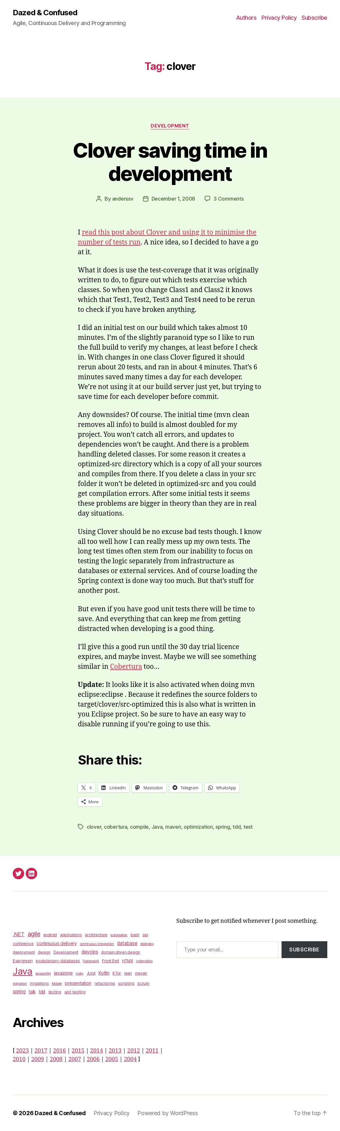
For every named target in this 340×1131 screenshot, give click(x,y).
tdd (237, 827)
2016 (59, 1050)
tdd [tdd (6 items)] (42, 991)
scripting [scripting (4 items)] (126, 983)
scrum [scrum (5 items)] (143, 983)
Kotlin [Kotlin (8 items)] (104, 973)
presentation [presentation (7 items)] (78, 983)
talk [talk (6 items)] (32, 991)
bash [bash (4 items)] (135, 934)
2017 (41, 1050)
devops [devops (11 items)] (89, 952)
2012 (133, 1050)
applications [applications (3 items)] (71, 935)
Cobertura (126, 666)
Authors (246, 17)
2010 (19, 1059)
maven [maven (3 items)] (141, 973)
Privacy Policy (279, 17)
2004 (130, 1059)
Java (157, 827)
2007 (74, 1059)
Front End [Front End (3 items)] (110, 961)
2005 (111, 1059)
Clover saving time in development (170, 162)
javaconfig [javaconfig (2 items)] (43, 973)
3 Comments (228, 198)
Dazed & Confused (45, 13)
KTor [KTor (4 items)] (116, 973)
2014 (96, 1050)
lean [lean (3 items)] (128, 973)
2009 (37, 1059)
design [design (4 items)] (44, 952)
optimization (198, 827)
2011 (152, 1050)
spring (222, 827)
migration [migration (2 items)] (20, 984)
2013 (115, 1050)
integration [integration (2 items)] (144, 961)
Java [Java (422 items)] (22, 971)
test (248, 827)
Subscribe (314, 17)
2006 (93, 1059)
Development (170, 126)
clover (94, 827)
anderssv (122, 198)
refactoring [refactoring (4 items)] (104, 983)
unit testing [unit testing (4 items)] (75, 992)
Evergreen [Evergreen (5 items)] (23, 960)
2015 (77, 1050)
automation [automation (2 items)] (119, 935)
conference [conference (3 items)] (23, 944)
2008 (56, 1059)
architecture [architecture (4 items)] (96, 934)
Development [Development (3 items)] (65, 952)
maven (173, 827)
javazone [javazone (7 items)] (63, 973)
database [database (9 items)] (127, 943)
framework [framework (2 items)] (91, 961)
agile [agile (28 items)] (34, 934)
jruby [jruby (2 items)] (80, 973)
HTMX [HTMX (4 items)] (127, 960)
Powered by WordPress (167, 1113)
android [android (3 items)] (50, 935)
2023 (22, 1050)
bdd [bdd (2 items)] (145, 935)
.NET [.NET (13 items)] (18, 934)
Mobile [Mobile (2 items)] (57, 984)
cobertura (115, 827)
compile (139, 827)
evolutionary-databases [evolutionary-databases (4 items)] (58, 960)
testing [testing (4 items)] (54, 992)
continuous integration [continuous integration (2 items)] (97, 944)
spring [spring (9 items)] (19, 992)
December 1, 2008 (173, 198)
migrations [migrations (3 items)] (39, 983)
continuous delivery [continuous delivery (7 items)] (57, 943)
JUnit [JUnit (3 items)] (91, 973)
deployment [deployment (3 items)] (24, 952)
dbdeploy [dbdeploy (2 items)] (147, 944)
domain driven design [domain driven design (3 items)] (120, 952)
